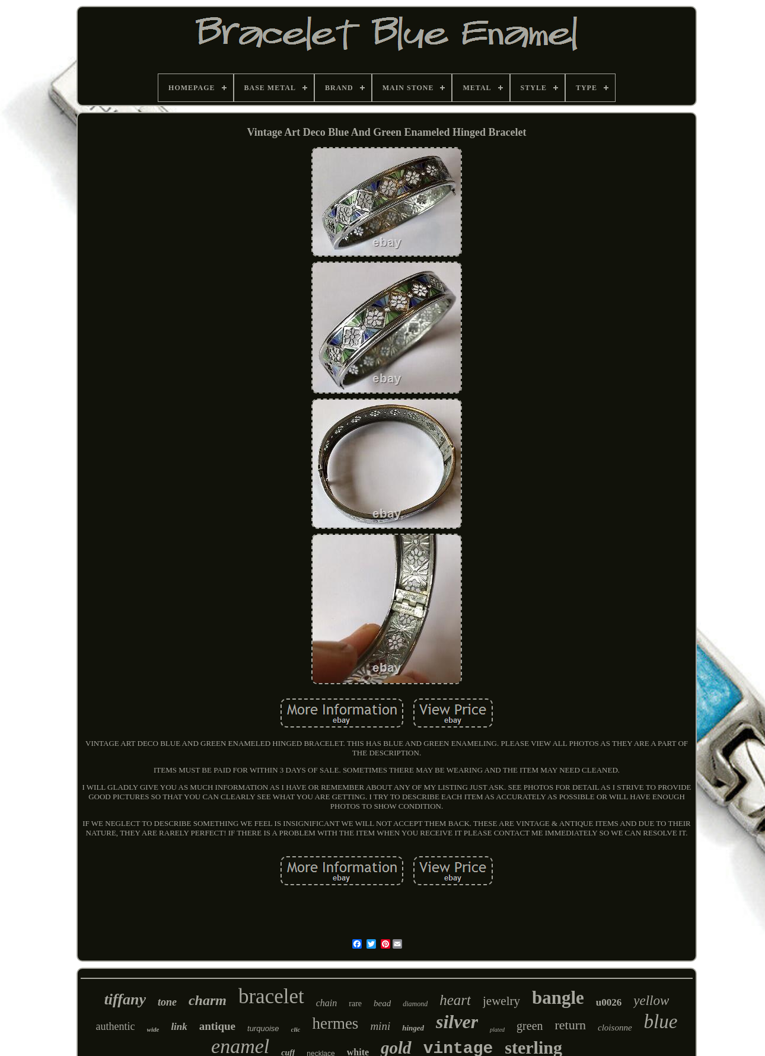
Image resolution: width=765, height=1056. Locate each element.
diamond (415, 1004)
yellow (651, 1000)
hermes (335, 1023)
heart (455, 1000)
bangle (558, 997)
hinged (413, 1027)
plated (497, 1029)
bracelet (271, 996)
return (570, 1024)
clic (296, 1029)
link (179, 1026)
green (530, 1025)
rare (355, 1003)
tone (167, 1002)
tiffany (125, 999)
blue (661, 1021)
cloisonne (615, 1027)
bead (382, 1003)
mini (380, 1026)
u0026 (608, 1002)
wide (153, 1029)
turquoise (263, 1028)
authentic (115, 1026)
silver (457, 1021)
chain (326, 1003)
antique (217, 1026)
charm (208, 1000)
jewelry (501, 1001)
